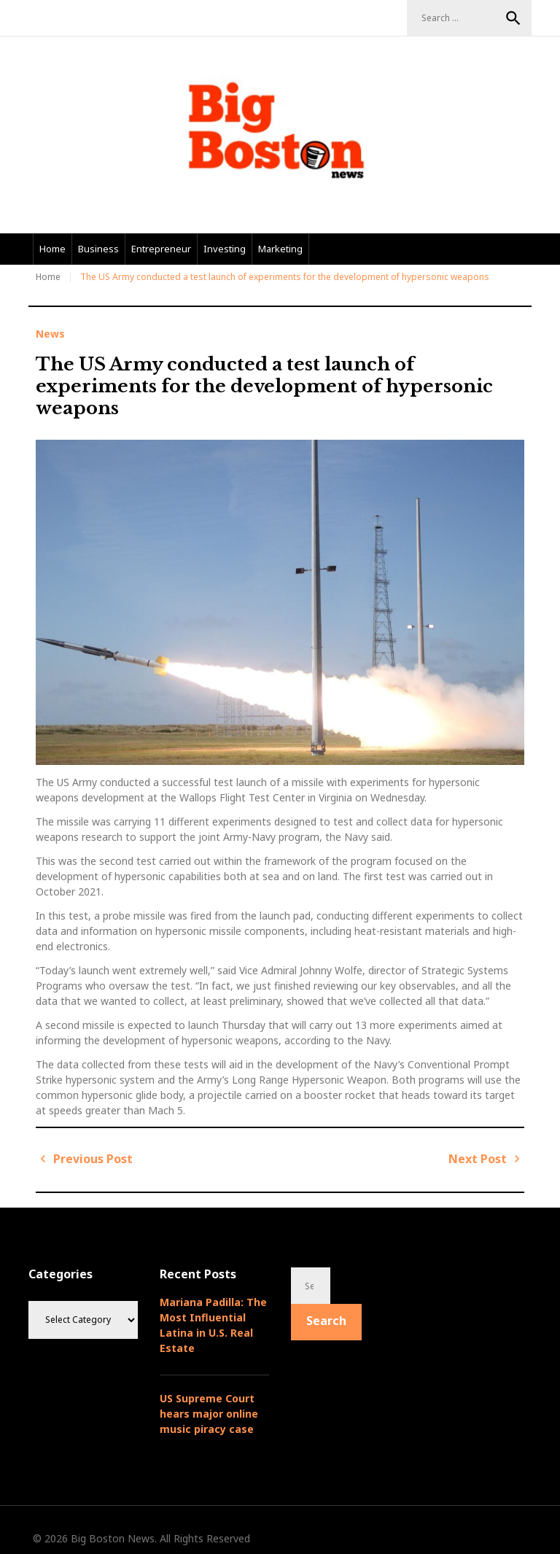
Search (513, 18)
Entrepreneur (161, 248)
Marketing (280, 248)
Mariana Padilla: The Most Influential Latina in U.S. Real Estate (213, 1325)
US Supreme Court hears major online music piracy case (209, 1413)
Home (52, 248)
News (50, 334)
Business (98, 248)
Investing (224, 248)
